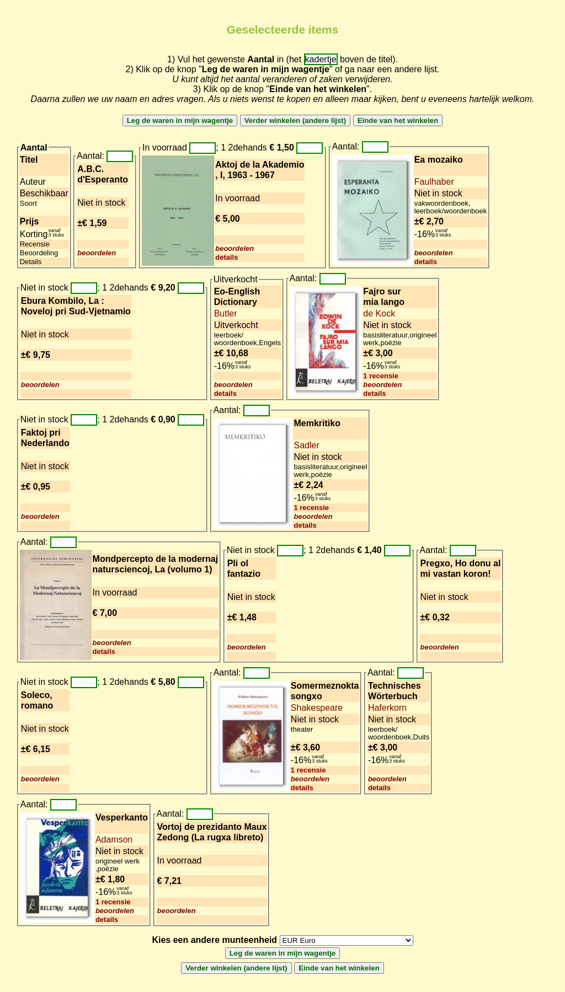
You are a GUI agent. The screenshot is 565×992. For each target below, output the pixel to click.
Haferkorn (387, 707)
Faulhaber (434, 181)
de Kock (379, 313)
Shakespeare (317, 707)
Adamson (114, 839)
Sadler (306, 445)
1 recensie (380, 376)
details (226, 257)
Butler (225, 313)
